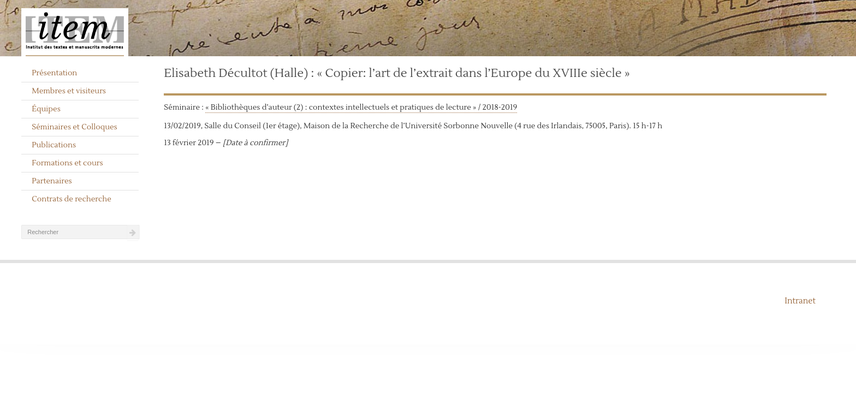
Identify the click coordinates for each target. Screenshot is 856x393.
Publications (54, 145)
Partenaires (52, 181)
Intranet (800, 301)
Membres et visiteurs (69, 91)
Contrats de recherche (71, 199)
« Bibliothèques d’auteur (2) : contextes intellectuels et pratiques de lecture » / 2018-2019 (361, 107)
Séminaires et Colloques (74, 127)
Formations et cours (67, 163)
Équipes (46, 109)
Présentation (54, 73)
